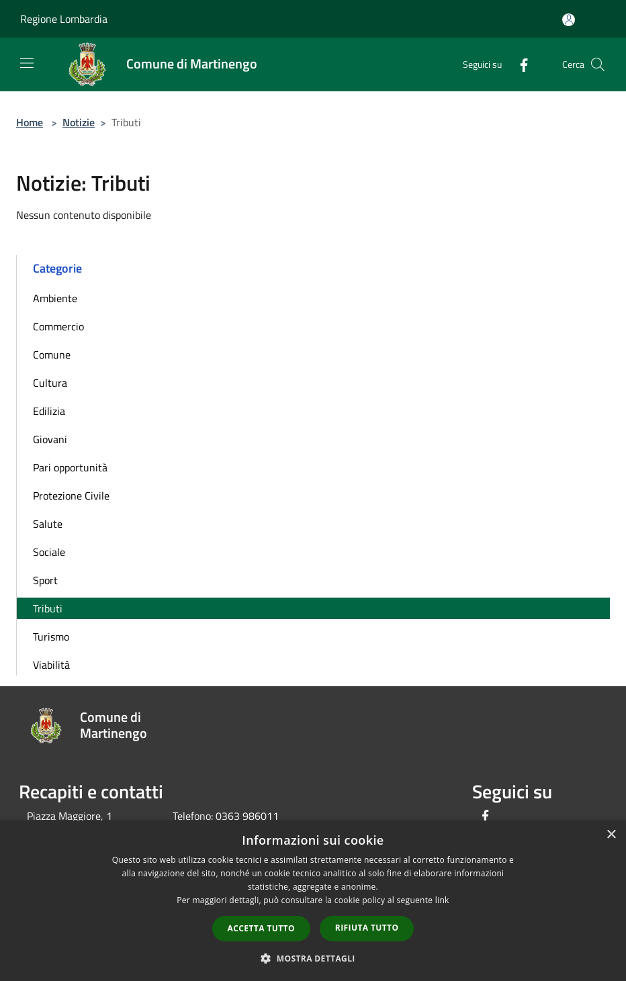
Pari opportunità (70, 467)
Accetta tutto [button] (261, 928)
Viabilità (51, 665)
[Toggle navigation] (27, 63)
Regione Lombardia (63, 19)
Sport (45, 580)
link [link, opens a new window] (442, 900)
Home (29, 122)
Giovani (50, 439)
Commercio (58, 326)
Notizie (78, 122)
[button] (313, 958)
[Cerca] (598, 64)
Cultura (50, 383)
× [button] (611, 835)
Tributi (47, 608)
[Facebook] (518, 64)
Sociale (49, 552)
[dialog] (313, 901)
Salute (47, 524)
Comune (52, 354)
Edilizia (49, 411)
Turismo (51, 636)
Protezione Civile (71, 495)
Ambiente (55, 298)
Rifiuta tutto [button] (367, 927)
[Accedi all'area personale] (568, 19)
